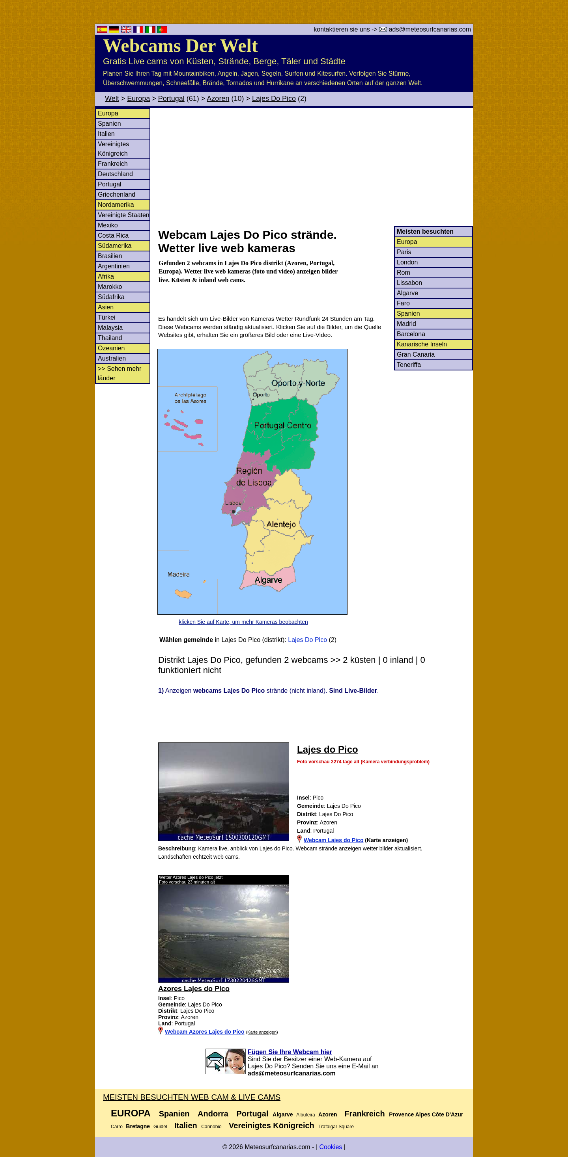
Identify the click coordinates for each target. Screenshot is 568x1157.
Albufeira (305, 1115)
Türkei (106, 317)
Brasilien (110, 256)
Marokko (110, 286)
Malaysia (110, 327)
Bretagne (138, 1126)
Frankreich (113, 163)
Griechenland (116, 194)
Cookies (330, 1147)
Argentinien (114, 266)
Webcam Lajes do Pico (333, 840)
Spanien (109, 123)
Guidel (160, 1126)
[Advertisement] (315, 167)
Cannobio (211, 1126)
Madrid (406, 323)
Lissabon (409, 282)
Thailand (110, 338)
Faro (403, 303)
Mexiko (108, 225)
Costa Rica (113, 235)
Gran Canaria (416, 354)
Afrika (106, 276)
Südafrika (111, 297)
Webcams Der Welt (180, 45)
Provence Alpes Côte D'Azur (426, 1114)
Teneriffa (409, 364)
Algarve (407, 293)
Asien (106, 307)
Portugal (171, 98)
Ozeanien (111, 348)
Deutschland (115, 174)
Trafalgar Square (336, 1126)
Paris (404, 252)
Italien (106, 133)
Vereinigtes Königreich (271, 1125)
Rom (403, 272)
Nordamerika (116, 204)
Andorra (213, 1113)
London (407, 262)
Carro (117, 1126)
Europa (138, 98)
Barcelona (411, 334)
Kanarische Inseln (422, 344)
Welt (112, 98)
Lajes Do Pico (274, 98)
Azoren (218, 98)
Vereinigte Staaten (123, 215)
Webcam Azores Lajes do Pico (205, 1032)
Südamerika (114, 245)
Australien (112, 358)
